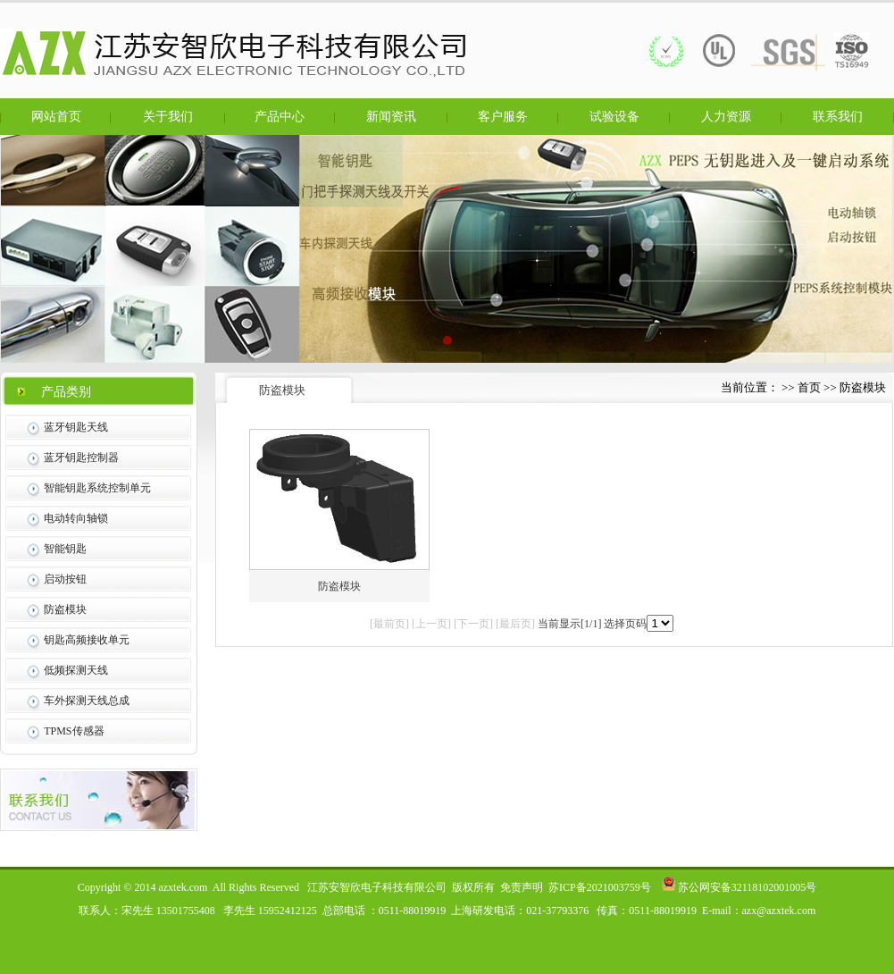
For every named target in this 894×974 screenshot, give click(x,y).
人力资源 (726, 116)
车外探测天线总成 (87, 700)
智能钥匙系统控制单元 (97, 488)
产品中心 (280, 116)
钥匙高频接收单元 (87, 640)
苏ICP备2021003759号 (599, 887)
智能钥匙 (65, 548)
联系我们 (838, 116)
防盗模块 (65, 609)
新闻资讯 (391, 116)
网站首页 (56, 116)
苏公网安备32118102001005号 (739, 887)
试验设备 (614, 116)
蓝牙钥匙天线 (76, 427)
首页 (809, 387)
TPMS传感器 (74, 731)
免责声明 (521, 887)
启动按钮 (65, 579)
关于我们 (168, 116)
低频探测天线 (76, 670)
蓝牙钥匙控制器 (81, 457)
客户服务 (503, 116)
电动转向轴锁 (76, 518)
